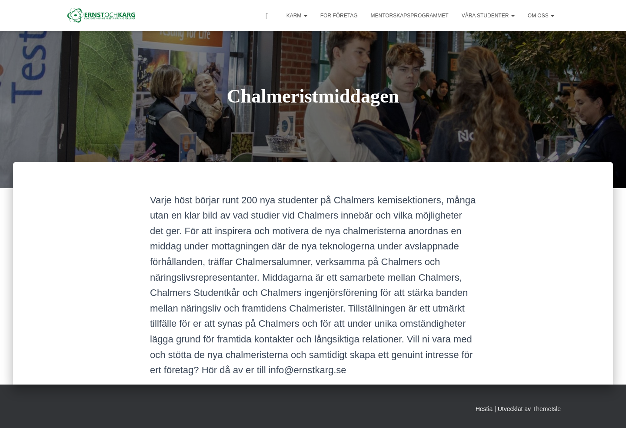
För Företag (339, 16)
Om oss (541, 16)
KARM (296, 16)
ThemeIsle (547, 408)
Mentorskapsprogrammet (409, 16)
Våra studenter (488, 16)
